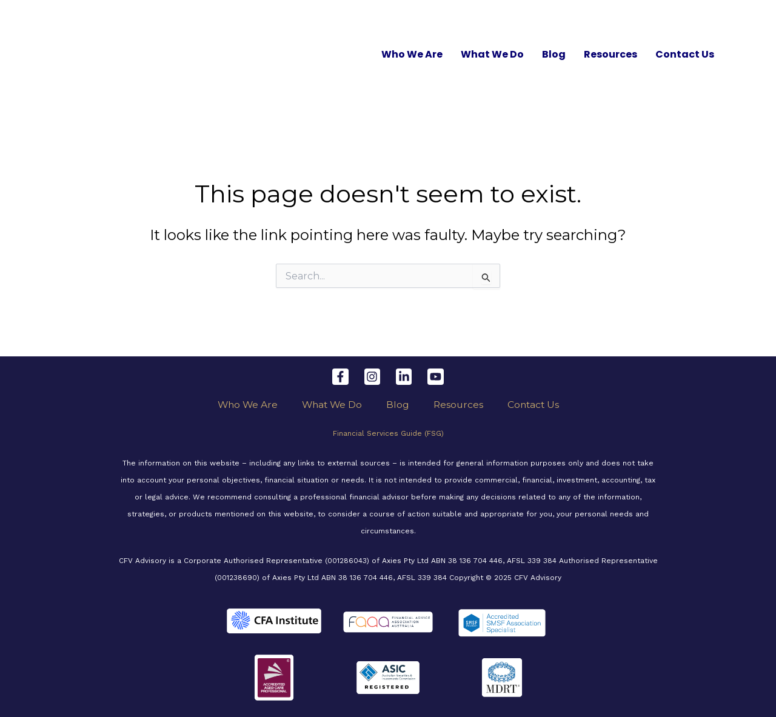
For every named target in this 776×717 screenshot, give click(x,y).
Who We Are (412, 54)
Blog (554, 54)
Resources (610, 54)
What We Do (492, 54)
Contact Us (684, 54)
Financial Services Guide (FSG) (388, 433)
